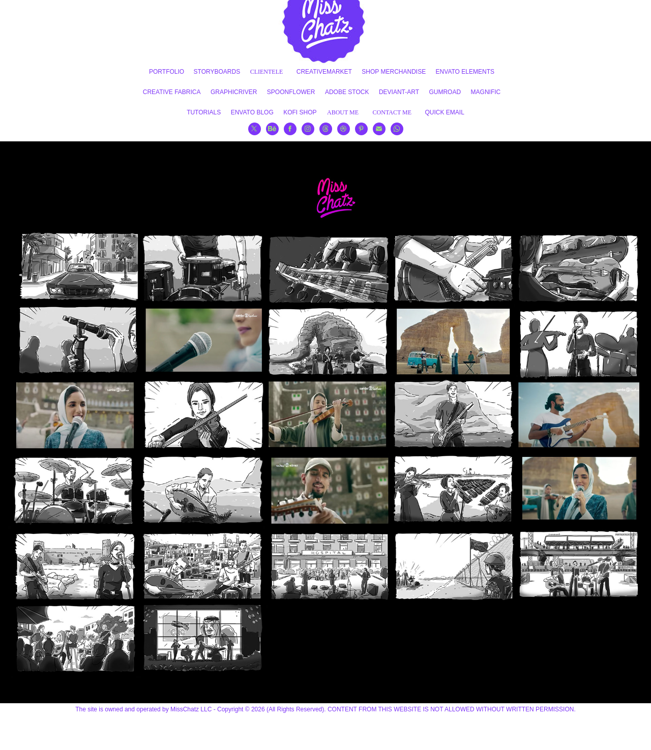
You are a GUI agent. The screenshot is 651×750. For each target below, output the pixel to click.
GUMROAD (445, 92)
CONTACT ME (392, 112)
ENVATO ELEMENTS (465, 71)
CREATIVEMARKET (324, 71)
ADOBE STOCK (347, 92)
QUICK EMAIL (444, 112)
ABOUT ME (343, 112)
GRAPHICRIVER (234, 92)
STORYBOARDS (217, 71)
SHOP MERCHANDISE (394, 71)
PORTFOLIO (166, 71)
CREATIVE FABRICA (172, 92)
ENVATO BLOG (252, 112)
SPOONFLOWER (291, 92)
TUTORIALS (204, 112)
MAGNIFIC (486, 92)
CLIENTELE (266, 71)
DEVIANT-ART (399, 92)
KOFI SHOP (299, 112)
